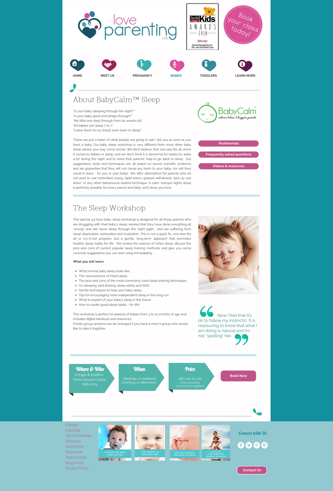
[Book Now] (238, 376)
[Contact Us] (252, 470)
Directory (73, 441)
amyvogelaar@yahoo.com (73, 475)
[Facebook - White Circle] (241, 445)
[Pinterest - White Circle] (256, 445)
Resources (74, 452)
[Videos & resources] (228, 166)
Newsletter (75, 446)
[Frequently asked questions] (228, 154)
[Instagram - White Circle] (264, 445)
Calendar (73, 430)
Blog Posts (74, 463)
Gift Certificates (78, 435)
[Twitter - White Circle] (249, 445)
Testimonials (76, 457)
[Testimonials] (228, 143)
